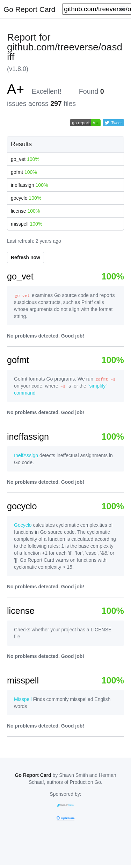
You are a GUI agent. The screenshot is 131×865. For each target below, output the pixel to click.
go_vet (25, 159)
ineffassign (29, 185)
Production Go (85, 782)
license (25, 211)
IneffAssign (26, 455)
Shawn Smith (73, 775)
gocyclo (26, 198)
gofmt (24, 172)
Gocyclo (23, 525)
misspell (26, 224)
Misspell (23, 699)
